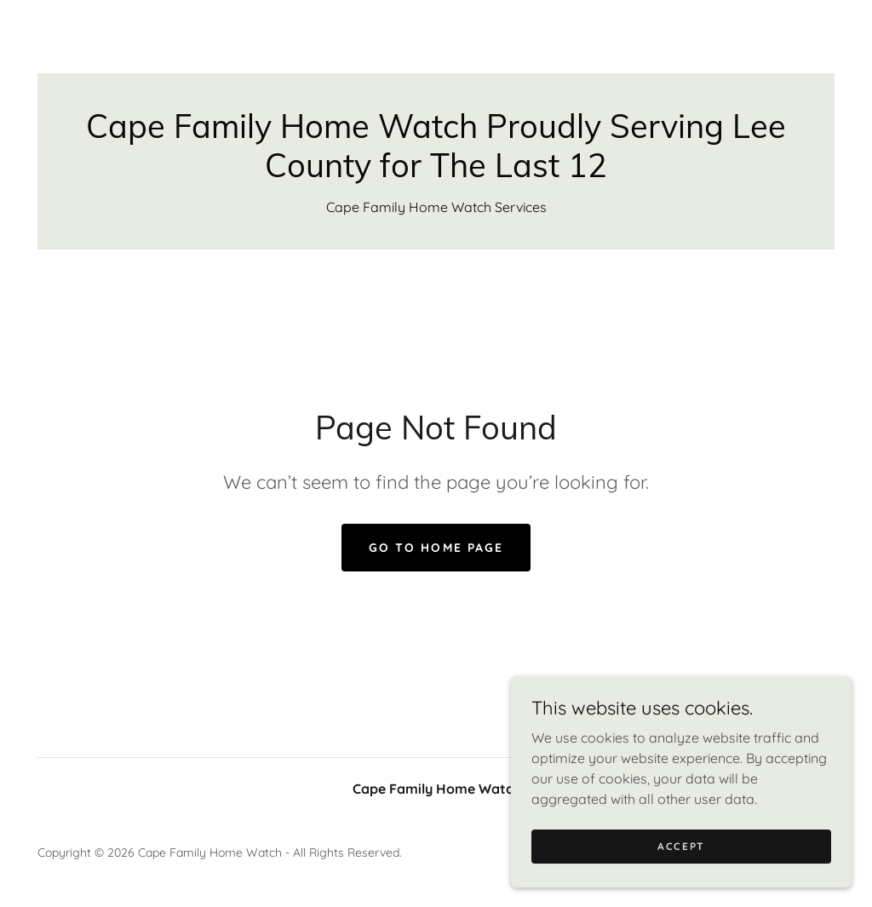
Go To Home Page (435, 547)
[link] (436, 172)
